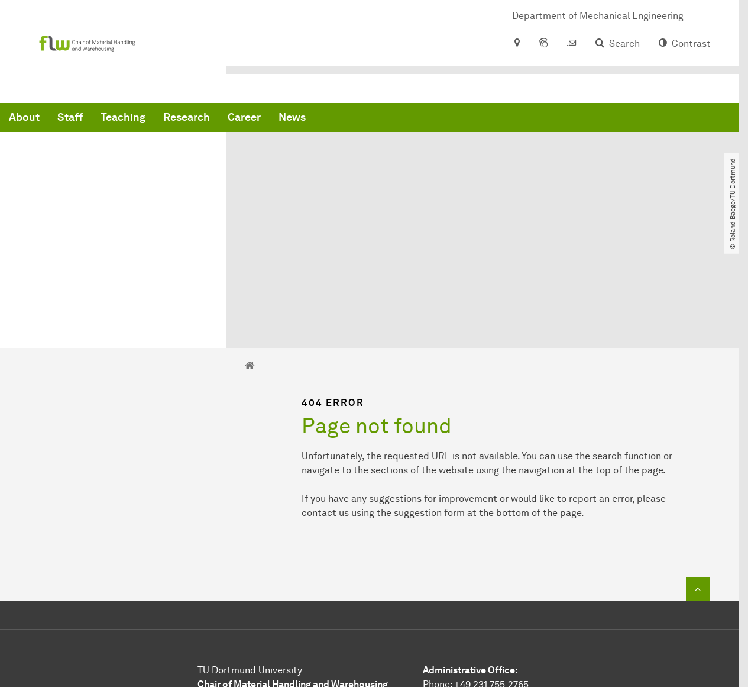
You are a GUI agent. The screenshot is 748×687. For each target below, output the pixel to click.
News (471, 118)
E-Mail (437, 580)
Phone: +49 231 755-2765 (476, 566)
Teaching (302, 118)
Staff (250, 118)
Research (366, 118)
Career (424, 118)
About (204, 118)
